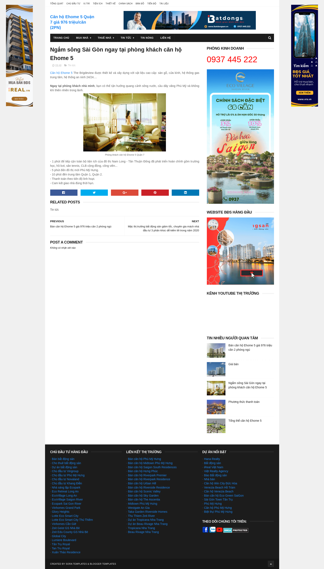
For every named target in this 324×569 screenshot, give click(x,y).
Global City (59, 536)
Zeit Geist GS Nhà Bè (66, 528)
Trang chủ (61, 37)
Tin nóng (147, 37)
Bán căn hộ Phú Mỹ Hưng (144, 459)
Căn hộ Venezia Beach (218, 491)
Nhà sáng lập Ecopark (66, 487)
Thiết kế (111, 3)
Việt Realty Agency (216, 471)
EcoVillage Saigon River (67, 499)
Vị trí (86, 3)
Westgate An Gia (139, 507)
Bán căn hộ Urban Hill (142, 483)
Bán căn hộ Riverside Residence (149, 487)
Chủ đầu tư (73, 3)
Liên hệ (165, 37)
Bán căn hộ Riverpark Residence (149, 479)
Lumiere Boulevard (64, 540)
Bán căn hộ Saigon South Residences (152, 467)
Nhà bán (209, 479)
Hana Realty (212, 459)
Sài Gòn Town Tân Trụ (218, 499)
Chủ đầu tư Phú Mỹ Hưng (68, 475)
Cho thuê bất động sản (66, 463)
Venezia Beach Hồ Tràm (219, 487)
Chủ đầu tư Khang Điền (67, 483)
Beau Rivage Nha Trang (143, 532)
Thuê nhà (104, 37)
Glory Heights (60, 511)
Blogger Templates (103, 564)
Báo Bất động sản (215, 475)
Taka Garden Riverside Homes (147, 511)
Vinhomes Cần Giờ (64, 524)
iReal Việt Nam (213, 467)
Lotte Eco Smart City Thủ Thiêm (72, 519)
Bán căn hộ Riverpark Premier (147, 475)
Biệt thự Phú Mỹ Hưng (218, 511)
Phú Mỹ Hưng (213, 503)
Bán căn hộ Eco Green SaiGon (224, 495)
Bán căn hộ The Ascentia (144, 499)
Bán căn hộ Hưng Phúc (143, 471)
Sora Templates (76, 564)
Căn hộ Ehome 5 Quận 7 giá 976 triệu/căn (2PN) (72, 22)
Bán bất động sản (63, 459)
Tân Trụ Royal (61, 544)
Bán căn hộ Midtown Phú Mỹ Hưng (150, 463)
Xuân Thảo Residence (66, 552)
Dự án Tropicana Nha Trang (146, 519)
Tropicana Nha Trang (141, 528)
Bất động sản (212, 463)
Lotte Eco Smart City (65, 515)
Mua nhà (82, 37)
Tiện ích (97, 3)
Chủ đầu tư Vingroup (65, 471)
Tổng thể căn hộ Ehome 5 (245, 420)
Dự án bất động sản (64, 467)
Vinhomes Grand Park (66, 507)
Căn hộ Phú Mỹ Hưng (218, 507)
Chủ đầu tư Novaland (65, 479)
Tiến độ (151, 3)
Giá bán (234, 364)
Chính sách (125, 3)
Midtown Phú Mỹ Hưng (142, 503)
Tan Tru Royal (61, 548)
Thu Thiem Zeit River (141, 515)
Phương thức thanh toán (244, 401)
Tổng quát (56, 3)
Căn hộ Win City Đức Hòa (220, 483)
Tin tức (126, 37)
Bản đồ (140, 3)
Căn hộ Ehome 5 (61, 72)
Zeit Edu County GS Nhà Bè (70, 532)
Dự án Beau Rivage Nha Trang (148, 524)
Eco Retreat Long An (65, 491)
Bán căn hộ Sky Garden (143, 495)
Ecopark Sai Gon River (66, 503)
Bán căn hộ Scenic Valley (144, 491)
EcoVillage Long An (64, 495)
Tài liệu (164, 3)
